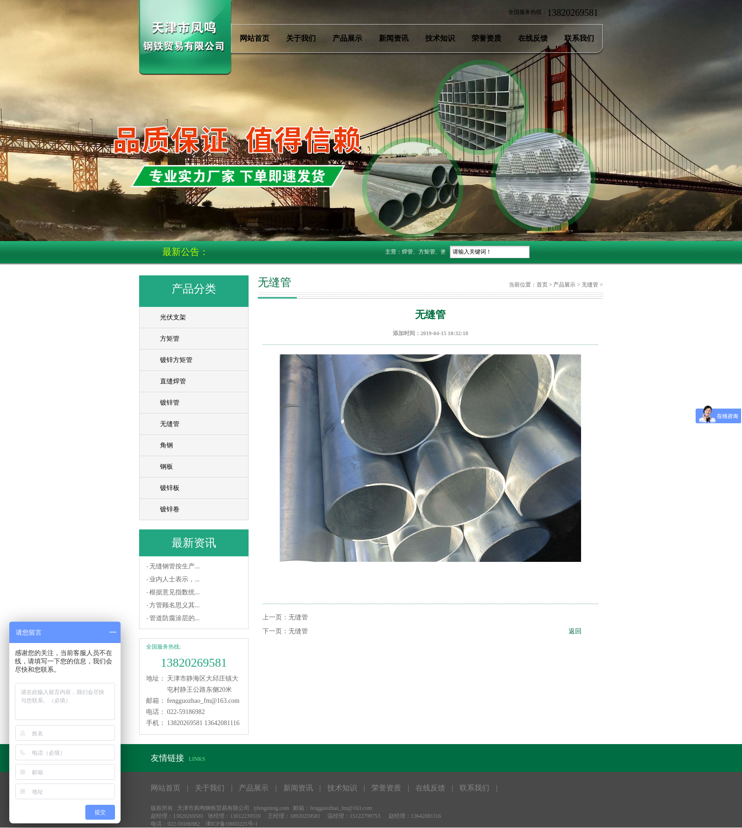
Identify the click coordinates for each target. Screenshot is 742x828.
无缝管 (169, 423)
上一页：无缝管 (285, 617)
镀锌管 (169, 402)
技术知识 (440, 38)
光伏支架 (173, 317)
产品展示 (347, 38)
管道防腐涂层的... (174, 618)
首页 (542, 284)
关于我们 (301, 38)
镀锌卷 (169, 509)
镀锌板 (169, 487)
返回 (575, 631)
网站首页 (254, 38)
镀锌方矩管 (176, 360)
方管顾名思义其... (174, 605)
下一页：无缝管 (285, 631)
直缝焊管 (173, 381)
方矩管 (169, 338)
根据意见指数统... (174, 592)
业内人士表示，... (174, 579)
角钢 (166, 445)
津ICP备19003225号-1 (231, 824)
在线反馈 (533, 38)
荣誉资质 (486, 38)
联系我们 (579, 38)
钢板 (166, 466)
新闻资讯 (394, 38)
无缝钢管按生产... (174, 566)
